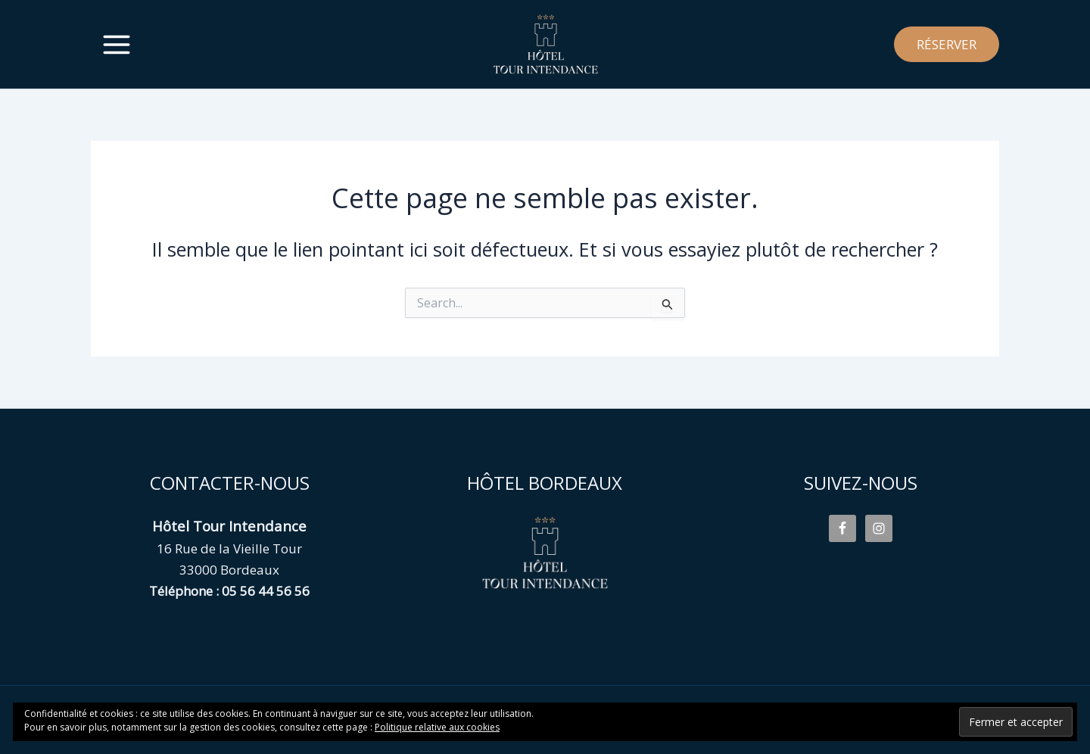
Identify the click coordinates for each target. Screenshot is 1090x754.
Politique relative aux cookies (437, 727)
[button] (946, 44)
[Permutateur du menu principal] (116, 44)
